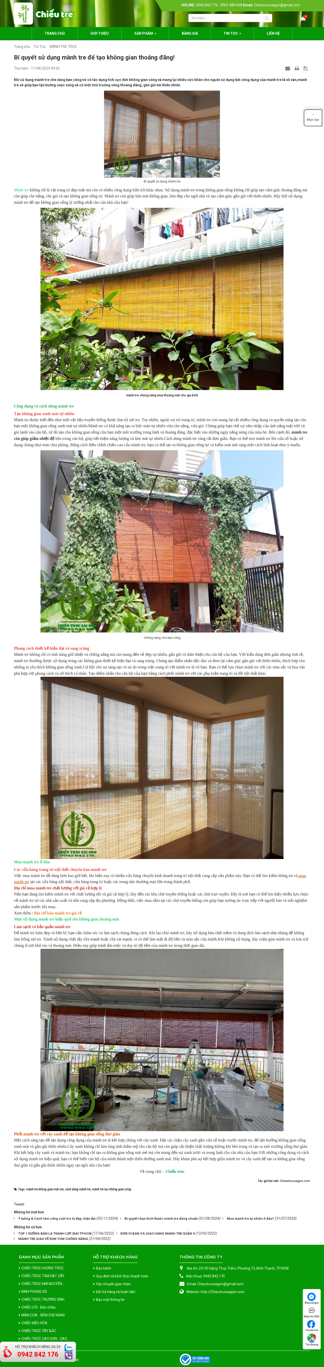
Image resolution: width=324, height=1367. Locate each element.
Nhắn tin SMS (312, 1312)
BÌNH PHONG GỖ (34, 1292)
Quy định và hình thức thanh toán (122, 1276)
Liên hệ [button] (273, 33)
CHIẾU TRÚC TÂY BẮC (39, 1331)
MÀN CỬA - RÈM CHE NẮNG (43, 1315)
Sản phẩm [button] (145, 35)
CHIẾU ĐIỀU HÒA (34, 1323)
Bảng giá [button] (190, 33)
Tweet (19, 1204)
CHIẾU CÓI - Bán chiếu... (40, 1307)
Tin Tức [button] (232, 35)
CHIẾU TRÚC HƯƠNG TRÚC (43, 1268)
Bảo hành (103, 1268)
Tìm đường (311, 1340)
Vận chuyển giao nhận (113, 1284)
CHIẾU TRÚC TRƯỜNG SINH (43, 1299)
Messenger (312, 1298)
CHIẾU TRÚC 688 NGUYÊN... (43, 1284)
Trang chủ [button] (55, 33)
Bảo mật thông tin (110, 1300)
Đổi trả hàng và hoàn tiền (115, 1292)
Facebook (312, 1326)
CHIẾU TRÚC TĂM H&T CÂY (43, 1276)
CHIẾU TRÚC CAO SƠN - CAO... (45, 1339)
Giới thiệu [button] (99, 33)
